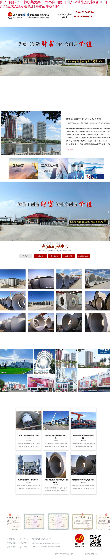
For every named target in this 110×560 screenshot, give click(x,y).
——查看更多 (70, 149)
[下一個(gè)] (108, 50)
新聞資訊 (70, 24)
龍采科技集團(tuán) (91, 553)
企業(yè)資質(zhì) (86, 24)
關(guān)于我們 (24, 24)
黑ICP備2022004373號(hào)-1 (64, 553)
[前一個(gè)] (1, 50)
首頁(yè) (8, 24)
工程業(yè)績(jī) (55, 24)
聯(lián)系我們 (101, 24)
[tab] (25, 256)
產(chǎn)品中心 (39, 24)
